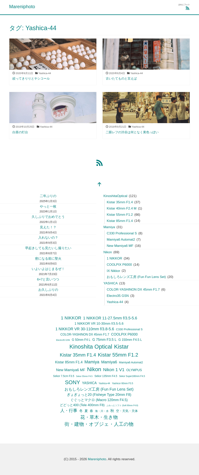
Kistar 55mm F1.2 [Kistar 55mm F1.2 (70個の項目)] (118, 355)
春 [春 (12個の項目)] (91, 411)
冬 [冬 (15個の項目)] (81, 411)
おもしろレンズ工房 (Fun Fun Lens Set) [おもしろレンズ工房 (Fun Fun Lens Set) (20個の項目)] (99, 389)
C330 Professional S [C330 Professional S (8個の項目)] (129, 329)
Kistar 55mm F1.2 (120, 214)
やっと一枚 (48, 206)
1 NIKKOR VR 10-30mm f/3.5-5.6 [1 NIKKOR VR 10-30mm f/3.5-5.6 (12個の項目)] (98, 323)
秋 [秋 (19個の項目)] (112, 410)
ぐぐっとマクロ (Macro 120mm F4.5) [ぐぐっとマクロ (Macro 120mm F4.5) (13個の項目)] (99, 400)
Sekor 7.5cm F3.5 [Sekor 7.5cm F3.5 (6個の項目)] (63, 376)
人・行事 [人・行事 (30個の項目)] (68, 410)
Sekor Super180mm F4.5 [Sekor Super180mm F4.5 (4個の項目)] (132, 376)
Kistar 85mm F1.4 (120, 221)
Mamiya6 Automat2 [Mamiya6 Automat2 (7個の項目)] (131, 362)
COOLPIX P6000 (119, 264)
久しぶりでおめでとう (48, 217)
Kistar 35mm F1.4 (120, 202)
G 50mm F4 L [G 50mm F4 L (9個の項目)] (81, 339)
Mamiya (109, 227)
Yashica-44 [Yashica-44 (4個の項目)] (104, 383)
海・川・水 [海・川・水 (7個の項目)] (102, 411)
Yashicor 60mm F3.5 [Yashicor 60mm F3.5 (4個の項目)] (122, 383)
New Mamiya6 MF (120, 246)
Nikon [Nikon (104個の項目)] (94, 369)
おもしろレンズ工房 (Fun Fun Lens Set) (136, 277)
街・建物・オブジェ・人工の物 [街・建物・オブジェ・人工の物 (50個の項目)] (99, 424)
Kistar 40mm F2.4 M (121, 208)
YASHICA (110, 283)
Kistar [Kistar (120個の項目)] (121, 347)
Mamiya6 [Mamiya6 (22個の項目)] (109, 362)
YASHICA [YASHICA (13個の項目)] (89, 383)
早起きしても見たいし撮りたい (48, 248)
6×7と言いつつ (48, 279)
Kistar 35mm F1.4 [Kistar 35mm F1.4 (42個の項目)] (78, 355)
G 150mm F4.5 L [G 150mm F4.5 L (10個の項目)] (130, 339)
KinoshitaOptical (115, 196)
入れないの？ (48, 237)
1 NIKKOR (114, 258)
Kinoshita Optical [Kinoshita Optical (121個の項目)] (90, 346)
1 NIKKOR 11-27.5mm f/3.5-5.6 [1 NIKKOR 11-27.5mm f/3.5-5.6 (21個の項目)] (110, 318)
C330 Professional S (122, 233)
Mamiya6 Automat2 (121, 239)
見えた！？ (48, 227)
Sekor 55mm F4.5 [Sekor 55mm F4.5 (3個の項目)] (84, 376)
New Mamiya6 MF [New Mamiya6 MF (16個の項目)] (70, 370)
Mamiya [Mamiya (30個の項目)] (92, 361)
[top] (99, 184)
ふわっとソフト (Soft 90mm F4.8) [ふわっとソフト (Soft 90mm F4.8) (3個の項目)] (122, 405)
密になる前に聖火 (48, 258)
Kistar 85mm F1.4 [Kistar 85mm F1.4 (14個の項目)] (68, 362)
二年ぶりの (48, 196)
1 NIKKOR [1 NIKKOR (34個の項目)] (71, 317)
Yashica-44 (115, 302)
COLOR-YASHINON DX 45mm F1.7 (133, 289)
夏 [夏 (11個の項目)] (86, 411)
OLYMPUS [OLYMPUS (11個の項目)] (134, 370)
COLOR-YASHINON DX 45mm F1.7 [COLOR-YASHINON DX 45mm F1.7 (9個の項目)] (84, 334)
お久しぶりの (48, 290)
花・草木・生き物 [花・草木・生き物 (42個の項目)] (99, 417)
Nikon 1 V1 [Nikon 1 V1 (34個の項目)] (113, 369)
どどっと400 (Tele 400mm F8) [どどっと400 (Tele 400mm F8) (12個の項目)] (82, 405)
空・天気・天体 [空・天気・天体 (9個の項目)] (127, 411)
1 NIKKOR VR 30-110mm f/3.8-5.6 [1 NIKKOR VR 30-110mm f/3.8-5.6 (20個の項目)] (84, 329)
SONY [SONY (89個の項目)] (72, 382)
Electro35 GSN (118, 296)
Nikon (107, 252)
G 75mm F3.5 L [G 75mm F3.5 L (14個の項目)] (104, 340)
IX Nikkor (113, 271)
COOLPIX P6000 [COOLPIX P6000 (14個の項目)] (124, 334)
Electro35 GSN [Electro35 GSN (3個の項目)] (63, 340)
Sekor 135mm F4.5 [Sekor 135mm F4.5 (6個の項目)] (105, 376)
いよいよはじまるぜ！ (48, 269)
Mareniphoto (22, 6)
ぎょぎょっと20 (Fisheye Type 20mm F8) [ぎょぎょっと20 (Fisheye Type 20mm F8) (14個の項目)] (99, 395)
